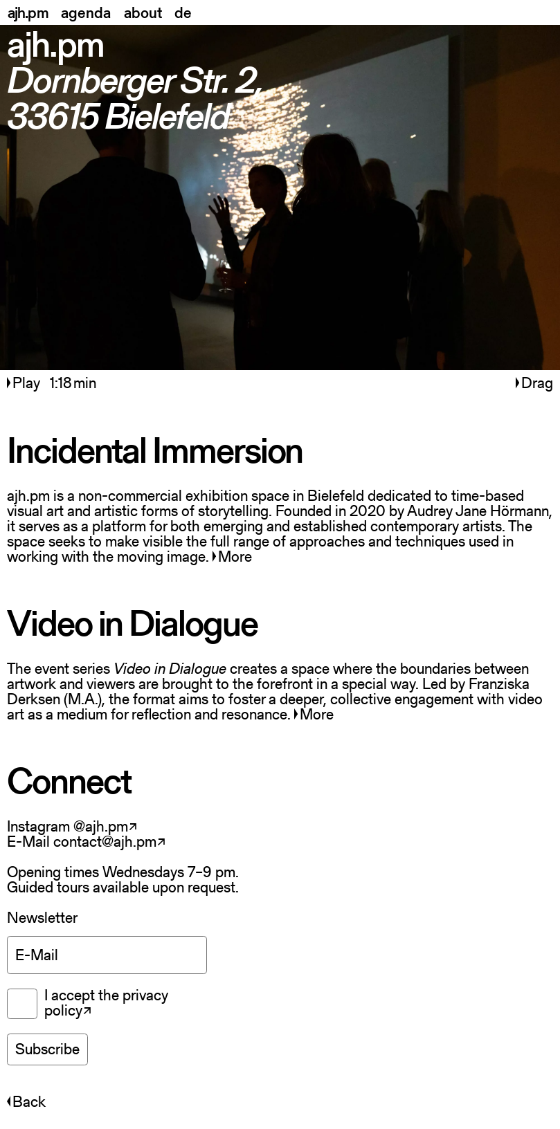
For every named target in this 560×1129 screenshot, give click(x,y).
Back (26, 1101)
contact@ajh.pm (104, 841)
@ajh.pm (100, 826)
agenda (86, 13)
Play (25, 383)
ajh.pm (28, 13)
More (232, 556)
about (143, 13)
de (183, 13)
